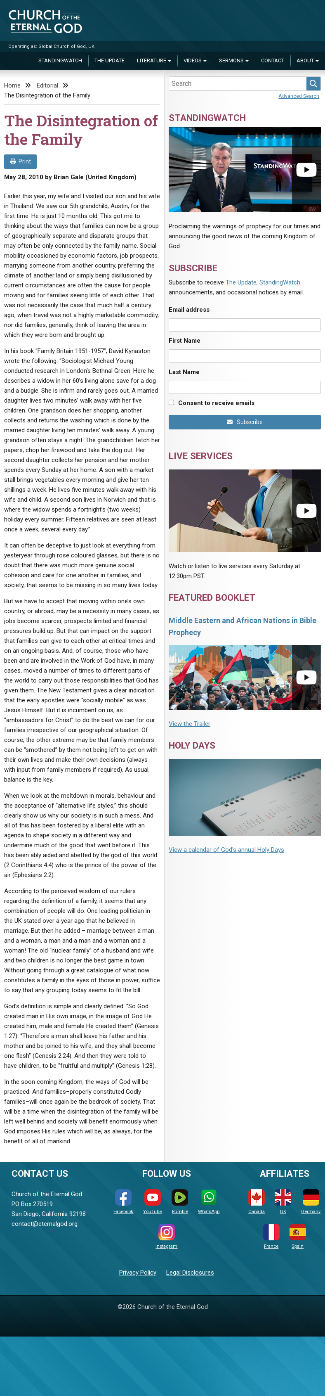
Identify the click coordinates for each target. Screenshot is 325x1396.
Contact (272, 60)
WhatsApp (208, 1201)
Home (12, 85)
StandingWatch (60, 60)
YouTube (152, 1201)
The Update (109, 60)
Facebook (123, 1201)
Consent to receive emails (216, 403)
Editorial (47, 85)
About (305, 60)
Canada (256, 1201)
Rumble (180, 1201)
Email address (189, 309)
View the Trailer (189, 724)
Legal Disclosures (190, 1272)
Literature (151, 60)
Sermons (231, 60)
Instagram (166, 1236)
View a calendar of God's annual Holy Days (226, 849)
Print (20, 161)
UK (283, 1201)
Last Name (184, 372)
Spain (298, 1236)
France (271, 1236)
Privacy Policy (137, 1272)
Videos (193, 60)
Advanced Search (298, 96)
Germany (310, 1201)
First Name (184, 340)
